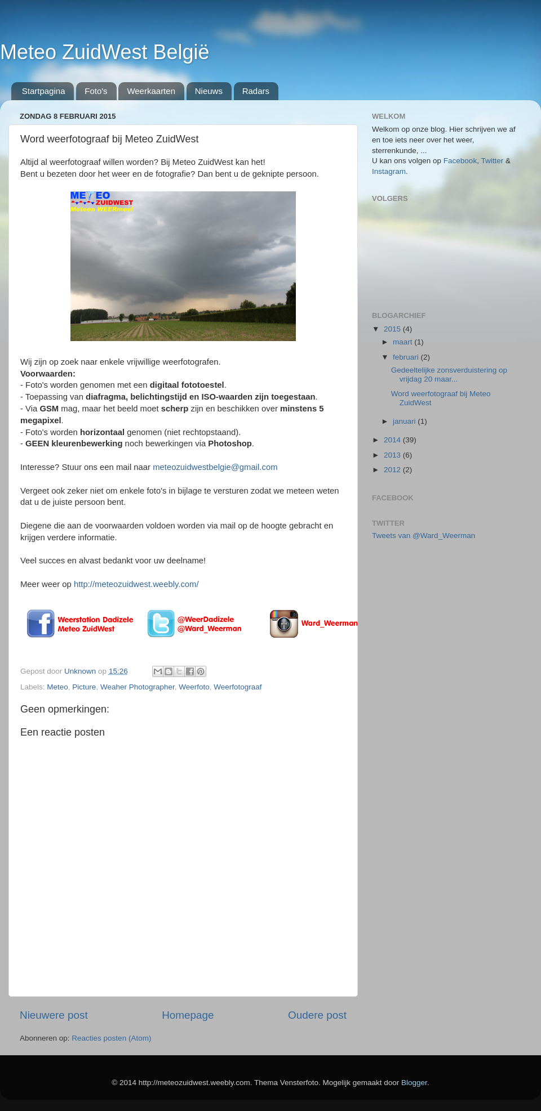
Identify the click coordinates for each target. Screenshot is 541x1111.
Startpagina (43, 91)
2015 (393, 329)
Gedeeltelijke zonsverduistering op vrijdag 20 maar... (449, 374)
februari (407, 357)
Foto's (96, 91)
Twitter (493, 160)
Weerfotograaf (237, 687)
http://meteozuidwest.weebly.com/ (136, 584)
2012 (393, 469)
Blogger (414, 1082)
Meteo (57, 687)
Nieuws (209, 91)
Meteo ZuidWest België (105, 52)
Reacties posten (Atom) (111, 1038)
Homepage (188, 1015)
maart (403, 342)
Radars (255, 91)
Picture (84, 687)
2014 (393, 440)
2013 (393, 455)
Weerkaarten (151, 91)
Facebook (460, 160)
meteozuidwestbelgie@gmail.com (215, 467)
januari (405, 421)
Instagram (389, 171)
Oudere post (317, 1015)
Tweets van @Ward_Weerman (423, 535)
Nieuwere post (54, 1015)
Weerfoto (194, 687)
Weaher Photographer (137, 687)
